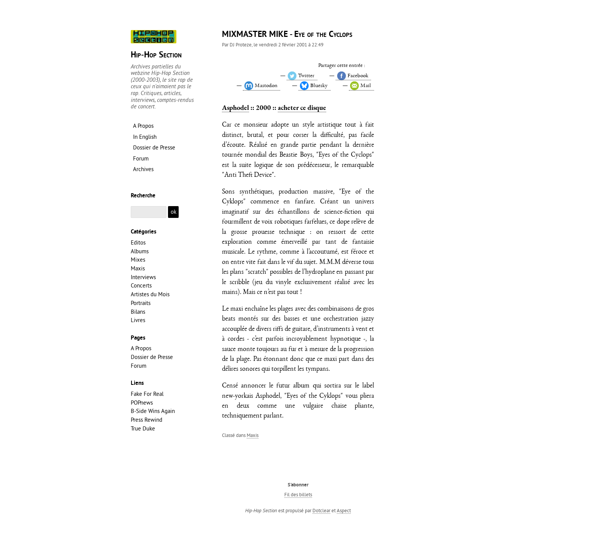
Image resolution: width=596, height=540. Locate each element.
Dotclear (321, 510)
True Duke (143, 428)
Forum (138, 365)
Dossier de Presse (152, 357)
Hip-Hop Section (156, 55)
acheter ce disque (302, 107)
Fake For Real (147, 393)
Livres (138, 320)
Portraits (141, 303)
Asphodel (235, 107)
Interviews (143, 277)
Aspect (344, 510)
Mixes (138, 259)
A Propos (141, 348)
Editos (138, 242)
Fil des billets (298, 494)
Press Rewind (146, 419)
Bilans (138, 311)
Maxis (252, 435)
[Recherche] (148, 212)
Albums (140, 251)
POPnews (142, 402)
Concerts (141, 285)
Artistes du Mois (150, 294)
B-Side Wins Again (153, 411)
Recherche (143, 195)
